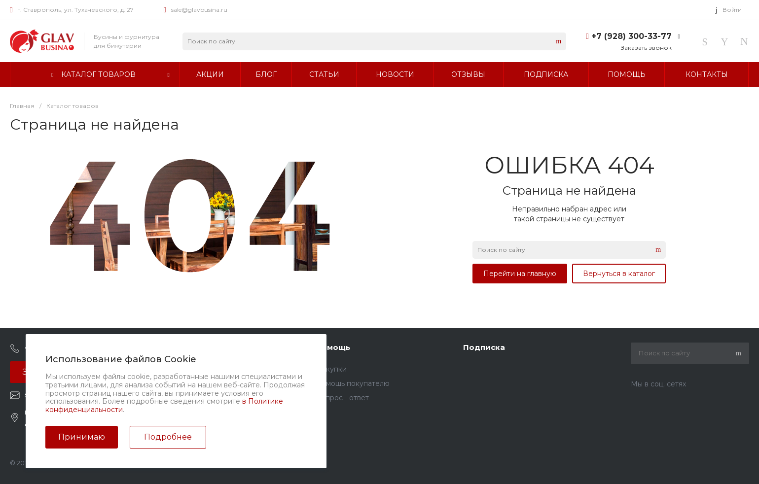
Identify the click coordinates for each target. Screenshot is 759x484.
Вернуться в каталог (619, 273)
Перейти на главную (519, 273)
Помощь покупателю (353, 383)
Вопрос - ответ (342, 397)
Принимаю (81, 437)
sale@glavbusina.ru (199, 9)
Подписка (484, 347)
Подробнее (168, 437)
